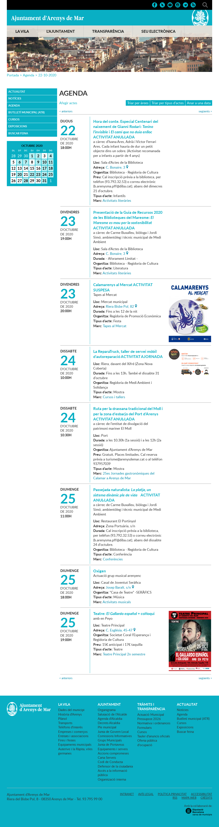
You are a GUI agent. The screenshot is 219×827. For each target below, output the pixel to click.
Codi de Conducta (110, 762)
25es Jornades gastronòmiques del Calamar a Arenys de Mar (123, 475)
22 (32, 174)
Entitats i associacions (73, 736)
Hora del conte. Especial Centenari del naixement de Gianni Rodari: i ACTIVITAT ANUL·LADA (125, 129)
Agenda (28, 75)
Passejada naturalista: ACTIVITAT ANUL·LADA (126, 495)
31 (44, 180)
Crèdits (206, 798)
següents (205, 111)
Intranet (127, 794)
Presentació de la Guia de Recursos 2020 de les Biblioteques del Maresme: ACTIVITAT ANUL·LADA (127, 220)
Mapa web (189, 798)
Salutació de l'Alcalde (112, 714)
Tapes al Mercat (114, 326)
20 (20, 174)
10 (44, 162)
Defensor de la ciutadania (115, 766)
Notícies (14, 98)
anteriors (66, 111)
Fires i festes (66, 740)
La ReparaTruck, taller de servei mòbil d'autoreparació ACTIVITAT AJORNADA (128, 354)
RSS (175, 798)
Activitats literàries (117, 200)
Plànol (62, 718)
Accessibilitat (201, 794)
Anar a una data (199, 103)
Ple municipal (107, 727)
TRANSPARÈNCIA (108, 31)
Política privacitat (172, 794)
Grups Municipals (110, 740)
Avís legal (146, 794)
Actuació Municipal (150, 714)
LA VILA (22, 31)
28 (26, 180)
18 (51, 168)
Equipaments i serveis (113, 749)
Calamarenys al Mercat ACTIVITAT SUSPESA (122, 287)
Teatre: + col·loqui (124, 613)
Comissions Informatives (115, 736)
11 (51, 162)
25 (51, 174)
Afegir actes (68, 103)
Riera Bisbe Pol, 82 (120, 306)
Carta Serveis (107, 757)
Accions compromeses (113, 753)
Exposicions (17, 126)
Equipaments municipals (74, 744)
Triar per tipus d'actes (168, 103)
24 (44, 174)
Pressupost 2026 (149, 719)
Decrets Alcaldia (109, 723)
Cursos (13, 119)
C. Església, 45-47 (119, 629)
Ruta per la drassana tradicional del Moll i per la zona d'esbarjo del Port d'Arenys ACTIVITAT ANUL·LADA (128, 414)
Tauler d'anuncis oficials (153, 736)
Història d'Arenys (70, 714)
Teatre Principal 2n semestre (124, 654)
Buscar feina (18, 133)
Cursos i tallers (114, 397)
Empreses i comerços (72, 731)
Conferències (113, 559)
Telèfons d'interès (70, 727)
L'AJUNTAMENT (60, 31)
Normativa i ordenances (153, 723)
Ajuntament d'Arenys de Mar (47, 18)
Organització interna (112, 779)
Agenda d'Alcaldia (110, 718)
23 (38, 174)
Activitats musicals (117, 602)
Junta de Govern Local (113, 731)
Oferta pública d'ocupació (147, 742)
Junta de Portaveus (111, 744)
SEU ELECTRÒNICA (158, 31)
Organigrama (106, 710)
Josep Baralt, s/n (118, 587)
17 (44, 168)
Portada (13, 75)
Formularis (144, 727)
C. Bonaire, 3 (115, 167)
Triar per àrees (137, 103)
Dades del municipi (71, 710)
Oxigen (99, 571)
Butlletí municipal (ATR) (26, 112)
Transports (65, 723)
